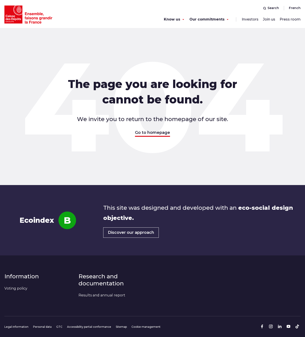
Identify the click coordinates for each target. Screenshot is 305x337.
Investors (250, 19)
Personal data (42, 326)
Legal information (16, 326)
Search (271, 8)
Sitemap (121, 326)
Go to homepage (152, 132)
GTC (59, 326)
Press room (290, 19)
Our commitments (207, 19)
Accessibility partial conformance (89, 326)
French (295, 8)
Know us (172, 19)
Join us (269, 19)
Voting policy (15, 288)
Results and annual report (102, 295)
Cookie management (146, 326)
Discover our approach (131, 232)
